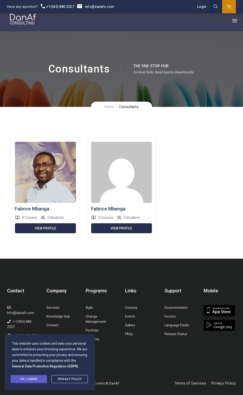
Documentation (176, 307)
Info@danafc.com (20, 313)
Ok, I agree (28, 379)
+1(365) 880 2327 (57, 7)
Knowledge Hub (58, 316)
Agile (89, 307)
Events (130, 316)
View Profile (45, 228)
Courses (131, 307)
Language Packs (176, 325)
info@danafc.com (95, 7)
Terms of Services (190, 383)
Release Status (175, 334)
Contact (52, 325)
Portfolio (92, 330)
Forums (170, 316)
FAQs (129, 334)
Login (201, 7)
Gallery (130, 325)
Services (53, 307)
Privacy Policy (223, 383)
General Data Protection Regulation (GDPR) (45, 366)
